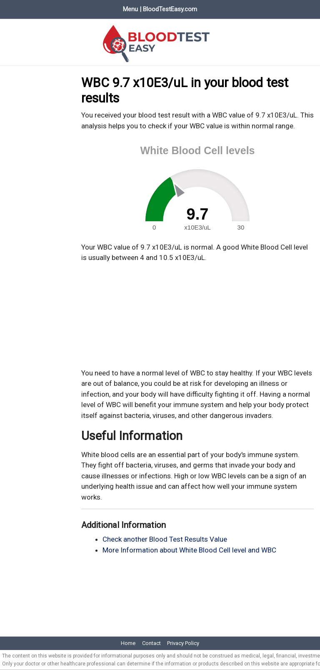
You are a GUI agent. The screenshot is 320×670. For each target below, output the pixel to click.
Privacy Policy (183, 643)
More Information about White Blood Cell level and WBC (189, 550)
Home (128, 643)
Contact (151, 643)
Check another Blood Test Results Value (164, 539)
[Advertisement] (197, 315)
